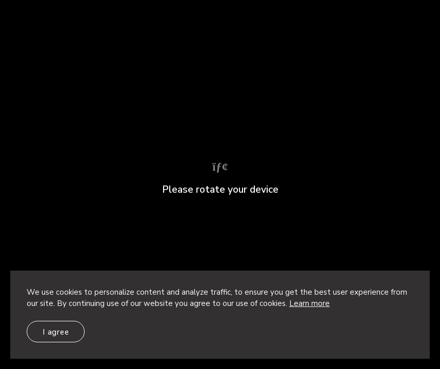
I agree (56, 332)
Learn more (309, 303)
